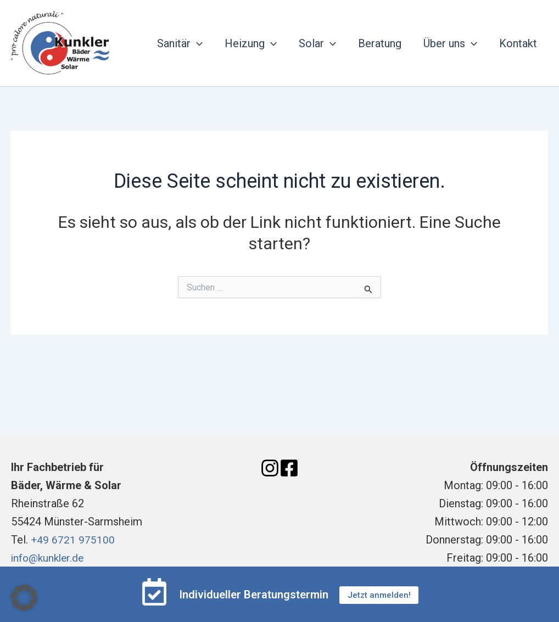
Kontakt (518, 43)
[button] (24, 598)
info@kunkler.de (49, 557)
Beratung (379, 43)
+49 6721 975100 (73, 539)
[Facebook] (289, 468)
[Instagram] (270, 468)
